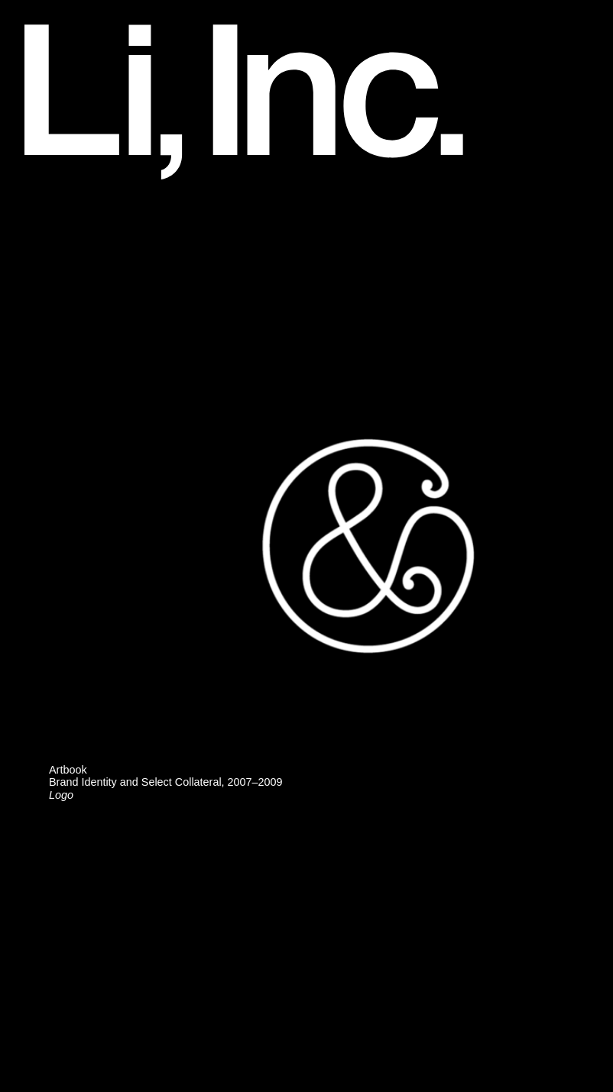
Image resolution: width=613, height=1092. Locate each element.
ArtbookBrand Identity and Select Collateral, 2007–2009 (166, 782)
